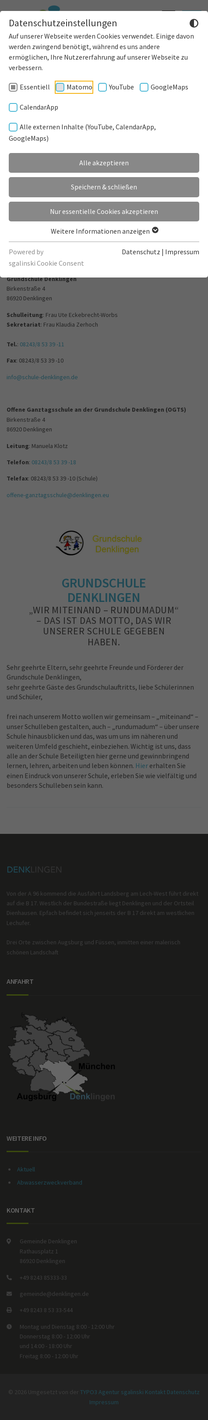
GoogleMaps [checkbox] (169, 86)
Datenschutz (141, 251)
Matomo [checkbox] (79, 86)
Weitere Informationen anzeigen (104, 231)
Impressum (182, 251)
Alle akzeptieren (104, 162)
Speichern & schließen (104, 186)
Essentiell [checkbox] (35, 86)
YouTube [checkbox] (121, 86)
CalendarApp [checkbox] (39, 107)
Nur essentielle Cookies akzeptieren (104, 211)
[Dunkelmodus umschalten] (194, 24)
